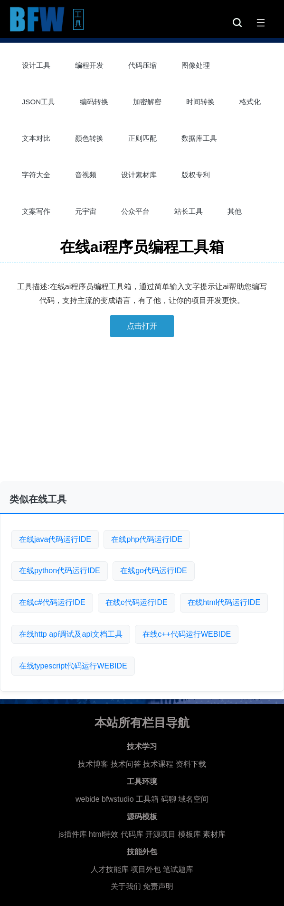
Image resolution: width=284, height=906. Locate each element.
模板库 (189, 834)
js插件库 (72, 834)
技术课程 (158, 764)
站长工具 (188, 211)
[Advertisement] (142, 413)
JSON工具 (38, 102)
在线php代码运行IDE (146, 539)
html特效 (103, 834)
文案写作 (36, 211)
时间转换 (200, 102)
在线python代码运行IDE (59, 571)
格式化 (250, 102)
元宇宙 (85, 211)
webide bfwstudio (106, 799)
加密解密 (147, 102)
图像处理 (195, 65)
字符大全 (36, 175)
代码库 (132, 834)
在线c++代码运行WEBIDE (186, 634)
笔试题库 (178, 869)
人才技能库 (110, 869)
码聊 (168, 799)
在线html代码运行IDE (224, 602)
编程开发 (89, 65)
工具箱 (147, 799)
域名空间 (193, 799)
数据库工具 (199, 138)
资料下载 (191, 764)
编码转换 (94, 102)
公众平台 (135, 211)
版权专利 (195, 175)
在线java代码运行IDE (55, 539)
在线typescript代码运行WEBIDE (73, 666)
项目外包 (146, 869)
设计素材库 (139, 175)
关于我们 (126, 886)
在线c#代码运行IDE (52, 602)
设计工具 (36, 65)
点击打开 (142, 326)
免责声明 (158, 886)
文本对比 (36, 138)
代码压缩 (142, 65)
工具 (79, 18)
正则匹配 (142, 138)
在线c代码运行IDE (136, 602)
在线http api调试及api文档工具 (71, 634)
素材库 (214, 834)
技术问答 (126, 764)
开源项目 (160, 834)
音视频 (85, 175)
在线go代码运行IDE (153, 571)
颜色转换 (89, 138)
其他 (234, 211)
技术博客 (93, 764)
